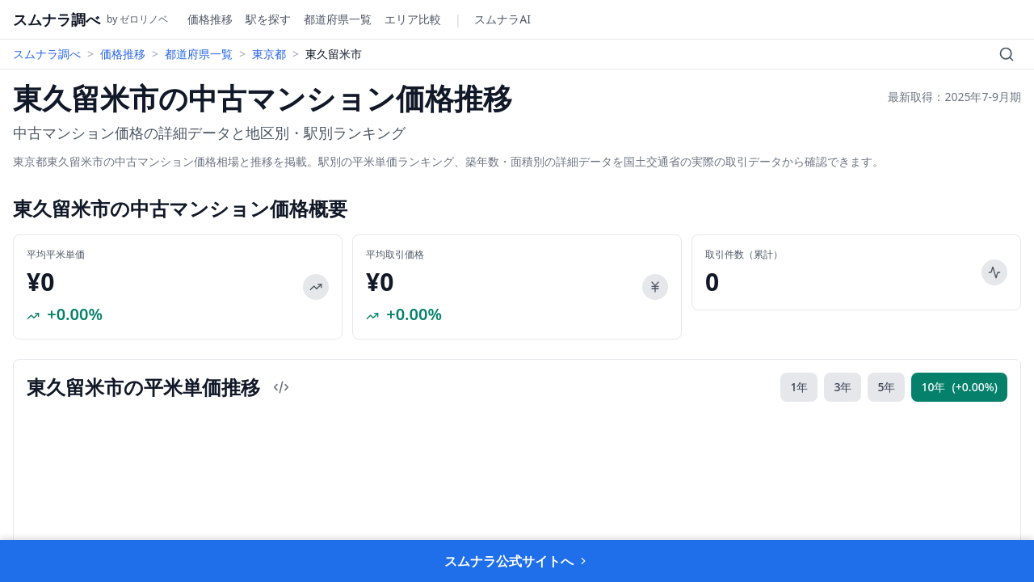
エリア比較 (413, 19)
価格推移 (210, 19)
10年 (959, 387)
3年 (842, 386)
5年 (886, 386)
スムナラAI (502, 19)
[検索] (1006, 54)
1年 (799, 386)
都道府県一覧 (338, 19)
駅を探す (268, 19)
